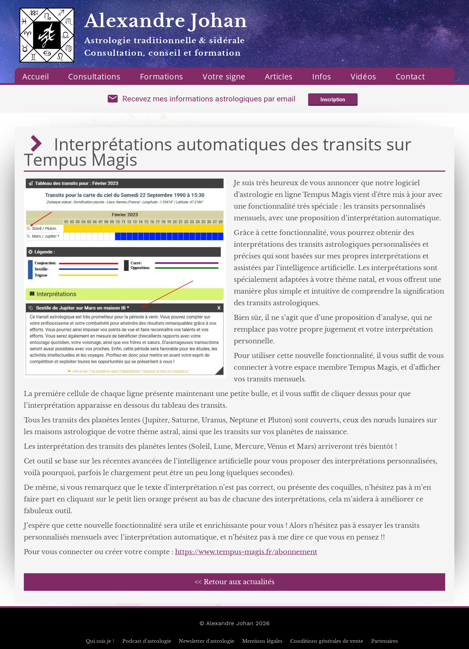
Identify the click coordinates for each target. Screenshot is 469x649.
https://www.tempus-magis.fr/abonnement (246, 552)
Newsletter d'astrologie (206, 641)
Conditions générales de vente (326, 641)
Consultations (94, 76)
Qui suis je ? (100, 641)
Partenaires (384, 641)
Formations (161, 76)
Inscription (333, 99)
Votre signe (224, 76)
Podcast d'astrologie (146, 641)
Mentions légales (262, 641)
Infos (321, 76)
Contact (410, 76)
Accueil (35, 76)
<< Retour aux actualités (234, 582)
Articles (279, 76)
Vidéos (363, 76)
